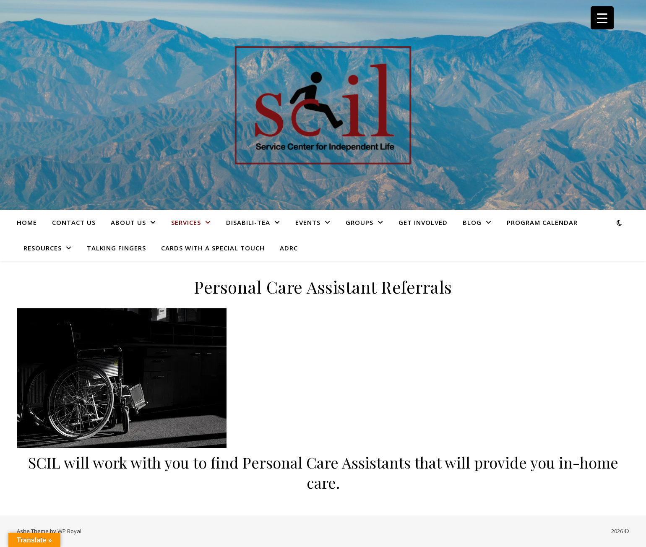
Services (186, 222)
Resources (42, 248)
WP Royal (69, 531)
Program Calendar (542, 222)
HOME (27, 222)
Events (307, 222)
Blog (472, 222)
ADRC (289, 248)
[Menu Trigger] (602, 17)
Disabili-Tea (248, 222)
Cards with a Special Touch (213, 248)
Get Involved (423, 222)
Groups (359, 222)
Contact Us (74, 222)
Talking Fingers (116, 248)
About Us (128, 222)
